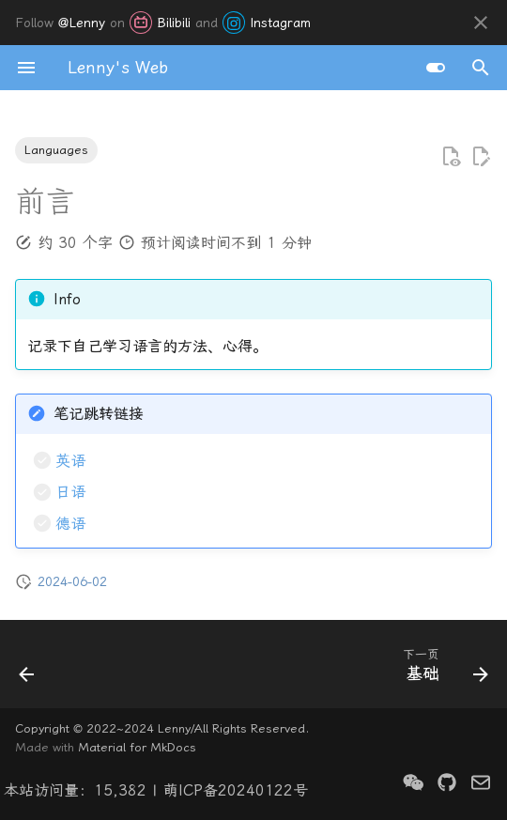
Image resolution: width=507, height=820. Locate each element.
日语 (70, 492)
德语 (70, 524)
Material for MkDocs (137, 747)
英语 (70, 461)
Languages (56, 150)
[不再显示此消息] (480, 22)
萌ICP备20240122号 (235, 790)
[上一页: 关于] (28, 669)
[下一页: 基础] (441, 669)
